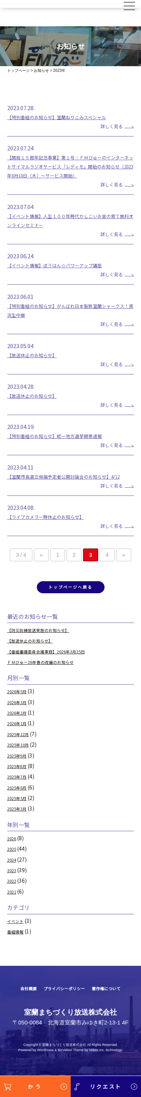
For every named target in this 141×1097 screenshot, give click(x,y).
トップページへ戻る (70, 607)
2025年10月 (21, 766)
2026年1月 (20, 744)
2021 (13, 912)
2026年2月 (20, 734)
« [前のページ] (41, 573)
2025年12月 (21, 755)
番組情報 (17, 952)
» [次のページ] (123, 573)
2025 (13, 870)
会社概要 (19, 1009)
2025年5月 (20, 819)
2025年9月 (20, 776)
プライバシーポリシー (62, 1009)
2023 (13, 891)
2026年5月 (20, 712)
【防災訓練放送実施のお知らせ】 (46, 651)
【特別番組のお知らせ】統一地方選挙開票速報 (66, 444)
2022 (13, 902)
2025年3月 (20, 829)
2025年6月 (20, 808)
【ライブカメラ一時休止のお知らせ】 (55, 534)
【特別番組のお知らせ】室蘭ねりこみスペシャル (69, 117)
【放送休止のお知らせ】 (38, 364)
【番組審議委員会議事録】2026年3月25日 (57, 672)
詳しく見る (106, 126)
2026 (13, 859)
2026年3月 (20, 723)
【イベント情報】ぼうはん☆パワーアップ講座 (66, 274)
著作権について (114, 1009)
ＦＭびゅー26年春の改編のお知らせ (49, 683)
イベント (17, 942)
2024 (13, 880)
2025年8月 (20, 787)
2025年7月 (20, 798)
